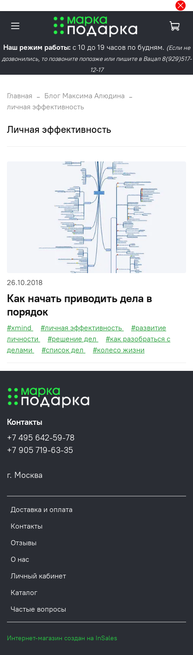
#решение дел (73, 338)
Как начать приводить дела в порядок (79, 304)
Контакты (26, 525)
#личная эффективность (82, 327)
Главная (19, 95)
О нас (20, 559)
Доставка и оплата (41, 509)
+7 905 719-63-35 (40, 450)
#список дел (63, 349)
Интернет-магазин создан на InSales (62, 638)
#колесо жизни (119, 349)
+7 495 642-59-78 (41, 438)
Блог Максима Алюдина (84, 95)
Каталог (24, 592)
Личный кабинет (38, 575)
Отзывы (23, 542)
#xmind (20, 327)
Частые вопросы (38, 608)
